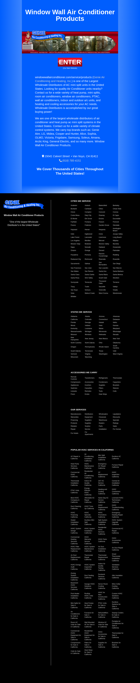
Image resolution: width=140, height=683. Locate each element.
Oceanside (117, 247)
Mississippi (117, 331)
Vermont (74, 354)
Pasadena (74, 255)
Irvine (101, 234)
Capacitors (117, 382)
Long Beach (117, 237)
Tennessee (89, 351)
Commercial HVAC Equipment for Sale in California (76, 635)
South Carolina (116, 347)
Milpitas (115, 241)
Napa (73, 247)
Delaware (116, 319)
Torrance (116, 282)
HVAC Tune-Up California (89, 507)
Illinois (73, 325)
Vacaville (102, 287)
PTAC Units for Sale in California (102, 605)
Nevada (116, 334)
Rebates (74, 426)
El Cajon (116, 215)
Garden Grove (104, 225)
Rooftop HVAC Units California (88, 596)
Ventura (87, 290)
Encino (101, 219)
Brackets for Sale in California (116, 645)
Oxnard (101, 250)
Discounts (116, 417)
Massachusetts (76, 331)
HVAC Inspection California (115, 474)
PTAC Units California (75, 491)
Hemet (87, 230)
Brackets (116, 385)
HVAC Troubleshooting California (118, 507)
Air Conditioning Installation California (89, 457)
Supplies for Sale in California (102, 645)
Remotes (88, 391)
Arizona (101, 316)
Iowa (100, 325)
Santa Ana (102, 271)
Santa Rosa (75, 278)
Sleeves (116, 388)
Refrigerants (103, 378)
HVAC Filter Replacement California (75, 549)
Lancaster (88, 237)
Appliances (75, 385)
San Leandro (103, 268)
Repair (73, 429)
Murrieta (116, 244)
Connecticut (103, 319)
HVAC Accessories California (116, 540)
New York (116, 339)
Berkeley (116, 205)
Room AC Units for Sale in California (76, 624)
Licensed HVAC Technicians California (117, 500)
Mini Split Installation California (102, 457)
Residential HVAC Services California (102, 531)
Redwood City (76, 259)
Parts (101, 426)
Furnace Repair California (117, 466)
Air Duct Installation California (102, 549)
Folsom (101, 222)
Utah (114, 351)
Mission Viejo (75, 244)
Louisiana (88, 328)
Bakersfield (103, 205)
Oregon (73, 347)
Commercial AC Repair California (117, 531)
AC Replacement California (103, 474)
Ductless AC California (116, 457)
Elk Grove (88, 219)
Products (74, 423)
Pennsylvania (90, 347)
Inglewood (88, 234)
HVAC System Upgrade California (117, 522)
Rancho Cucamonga (103, 255)
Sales (115, 426)
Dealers (101, 423)
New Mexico (103, 339)
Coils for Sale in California (75, 652)
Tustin (87, 287)
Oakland (102, 247)
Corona (115, 212)
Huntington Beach (117, 230)
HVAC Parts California (102, 540)
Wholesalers (103, 414)
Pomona (88, 255)
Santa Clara (75, 275)
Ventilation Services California (115, 567)
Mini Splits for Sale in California (76, 605)
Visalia (115, 290)
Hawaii (101, 322)
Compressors (75, 382)
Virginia (87, 354)
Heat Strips (103, 394)
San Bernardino (103, 264)
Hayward (74, 230)
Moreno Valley (104, 244)
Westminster (117, 293)
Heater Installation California (74, 522)
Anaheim (74, 205)
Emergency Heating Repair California (117, 515)
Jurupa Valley (118, 234)
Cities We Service (81, 201)
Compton (88, 212)
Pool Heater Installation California (75, 596)
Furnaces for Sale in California (89, 615)
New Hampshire (75, 339)
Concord (102, 212)
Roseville (116, 259)
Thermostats (117, 378)
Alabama (74, 316)
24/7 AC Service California (101, 483)
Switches (74, 388)
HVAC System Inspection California (89, 567)
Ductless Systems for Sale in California (116, 605)
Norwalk (88, 247)
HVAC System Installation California (89, 531)
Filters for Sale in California (87, 645)
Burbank (74, 209)
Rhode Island (104, 347)
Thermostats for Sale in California (117, 635)
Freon (73, 394)
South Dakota (76, 351)
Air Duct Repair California (117, 549)
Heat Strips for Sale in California (88, 652)
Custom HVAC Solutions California (117, 596)
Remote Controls (74, 378)
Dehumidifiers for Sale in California (103, 615)
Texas (101, 351)
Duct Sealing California (89, 577)
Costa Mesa (75, 215)
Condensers (103, 382)
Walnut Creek (90, 293)
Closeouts (102, 417)
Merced (101, 241)
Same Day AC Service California (103, 500)
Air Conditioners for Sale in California (75, 615)
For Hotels (74, 433)
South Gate (103, 278)
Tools (101, 391)
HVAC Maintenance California (89, 466)
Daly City (88, 215)
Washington (103, 354)
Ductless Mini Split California (89, 522)
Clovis (73, 212)
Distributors (89, 414)
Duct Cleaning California (76, 507)
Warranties (75, 417)
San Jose (88, 268)
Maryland (116, 328)
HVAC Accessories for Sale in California (102, 635)
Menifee (88, 241)
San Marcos (117, 268)
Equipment (89, 417)
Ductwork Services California (101, 576)
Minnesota (102, 331)
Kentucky (74, 328)
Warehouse (103, 420)
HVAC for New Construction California (102, 596)
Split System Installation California (102, 522)
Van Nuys (74, 290)
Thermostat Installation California (75, 483)
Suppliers (88, 420)
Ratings (115, 423)
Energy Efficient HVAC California (87, 491)
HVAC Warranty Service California (87, 540)
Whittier (73, 296)
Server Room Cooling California (103, 586)
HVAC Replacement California (103, 507)
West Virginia (117, 354)
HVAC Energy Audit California (76, 567)
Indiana (87, 325)
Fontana (88, 222)
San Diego (116, 264)
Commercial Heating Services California (75, 540)
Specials (116, 420)
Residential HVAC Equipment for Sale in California (89, 635)
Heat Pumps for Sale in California (88, 605)
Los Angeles (75, 241)
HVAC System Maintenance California (89, 549)
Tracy (73, 287)
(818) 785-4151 (70, 160)
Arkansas (116, 316)
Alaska (87, 316)
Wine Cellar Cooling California (116, 586)
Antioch (87, 205)
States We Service (81, 312)
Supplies (102, 385)
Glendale (116, 225)
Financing (74, 420)
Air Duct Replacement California (75, 557)
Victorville (102, 290)
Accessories (89, 382)
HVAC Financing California (74, 515)
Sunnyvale (74, 282)
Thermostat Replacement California (103, 557)
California (74, 319)
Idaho (115, 322)
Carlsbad (88, 209)
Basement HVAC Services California (74, 586)
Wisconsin (74, 357)
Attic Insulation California (117, 577)
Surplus (87, 426)
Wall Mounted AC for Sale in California (89, 624)
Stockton (116, 278)
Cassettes (88, 388)
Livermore (102, 237)
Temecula (88, 282)
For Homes (117, 429)
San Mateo (75, 271)
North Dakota (90, 343)
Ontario (73, 250)
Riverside (102, 259)
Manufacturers (76, 414)
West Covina (103, 293)
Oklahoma (116, 343)
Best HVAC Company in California (75, 500)
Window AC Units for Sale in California (103, 624)
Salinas (87, 264)
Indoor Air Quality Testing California (101, 567)
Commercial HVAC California (75, 474)
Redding (116, 255)
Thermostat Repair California (88, 557)
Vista (72, 293)
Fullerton (88, 225)
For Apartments (89, 433)
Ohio (100, 343)
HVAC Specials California (87, 515)
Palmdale (116, 250)
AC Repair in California (75, 457)
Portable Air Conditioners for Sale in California (117, 624)
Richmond (88, 259)
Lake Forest (75, 237)
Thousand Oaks (102, 282)
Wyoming (88, 357)
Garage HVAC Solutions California (89, 586)
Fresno (73, 225)
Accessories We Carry (84, 372)
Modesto (88, 244)
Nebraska (102, 334)
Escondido (116, 219)
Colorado (88, 319)
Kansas (115, 325)
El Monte (74, 219)
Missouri (74, 334)
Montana (88, 334)
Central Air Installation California (116, 483)
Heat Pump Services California (75, 466)
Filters (101, 388)
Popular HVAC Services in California (92, 450)
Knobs (87, 394)
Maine (101, 328)
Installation (103, 429)
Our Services (78, 409)
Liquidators (117, 414)
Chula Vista (117, 209)
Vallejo (115, 287)
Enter (70, 62)
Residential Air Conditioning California (89, 474)
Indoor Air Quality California (87, 483)
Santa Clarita (89, 275)
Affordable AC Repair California (89, 500)
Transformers (89, 378)
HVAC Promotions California (102, 515)
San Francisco (76, 268)
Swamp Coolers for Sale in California (117, 615)
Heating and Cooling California (102, 491)
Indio (72, 234)
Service (87, 429)
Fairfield (74, 222)
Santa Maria (103, 275)
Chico (101, 209)
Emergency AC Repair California (102, 466)
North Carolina (76, 343)
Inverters (88, 385)
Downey (102, 215)
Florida (73, 322)
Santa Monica (118, 275)
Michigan (88, 331)
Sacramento (75, 264)
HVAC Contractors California (116, 491)
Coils (114, 391)
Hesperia (102, 230)
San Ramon (89, 271)
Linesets (74, 391)
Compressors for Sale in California (75, 645)
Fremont (116, 222)
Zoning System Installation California (74, 576)
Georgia (88, 322)
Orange (87, 250)
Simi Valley (89, 278)
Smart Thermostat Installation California (116, 557)
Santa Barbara (118, 271)
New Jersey (89, 339)
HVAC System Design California (76, 531)
